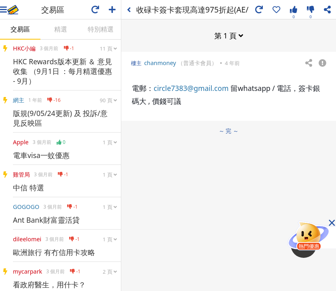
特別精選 (101, 29)
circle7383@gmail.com (191, 88)
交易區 (20, 29)
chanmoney (160, 63)
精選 (60, 29)
